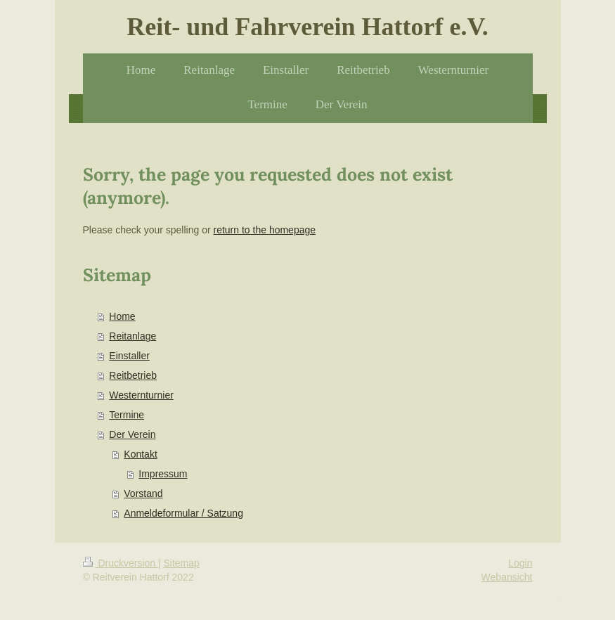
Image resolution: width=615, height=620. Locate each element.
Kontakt (140, 454)
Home (122, 316)
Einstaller (129, 355)
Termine (126, 414)
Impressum (162, 473)
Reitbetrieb (133, 375)
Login (520, 563)
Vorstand (143, 493)
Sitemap (182, 563)
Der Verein (132, 434)
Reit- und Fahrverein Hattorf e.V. (307, 27)
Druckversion (120, 563)
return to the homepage (265, 229)
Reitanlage (132, 336)
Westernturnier (141, 395)
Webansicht (507, 577)
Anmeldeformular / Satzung (183, 513)
